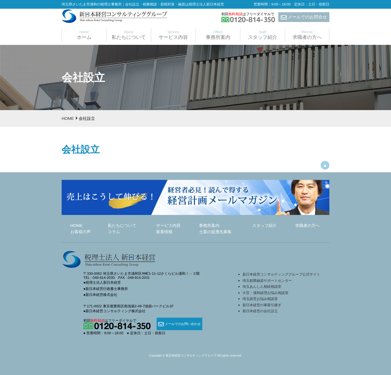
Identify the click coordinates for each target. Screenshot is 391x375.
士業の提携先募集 (215, 231)
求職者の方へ (307, 225)
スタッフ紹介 (264, 225)
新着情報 (164, 231)
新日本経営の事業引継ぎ (261, 305)
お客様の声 (80, 231)
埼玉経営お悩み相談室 (260, 299)
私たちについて (122, 225)
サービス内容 (168, 225)
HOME (68, 118)
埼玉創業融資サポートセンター (268, 281)
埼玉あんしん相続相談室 (261, 287)
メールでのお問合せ (304, 17)
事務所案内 (209, 225)
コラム (114, 231)
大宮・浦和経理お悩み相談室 (265, 293)
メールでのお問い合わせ (179, 324)
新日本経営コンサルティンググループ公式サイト (281, 274)
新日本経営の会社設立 (260, 311)
